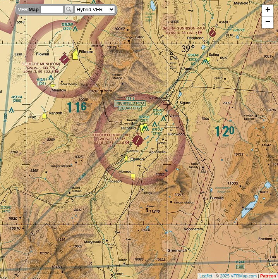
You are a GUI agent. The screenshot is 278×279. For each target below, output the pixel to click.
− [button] (267, 22)
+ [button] (267, 10)
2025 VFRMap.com (238, 276)
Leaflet (205, 276)
